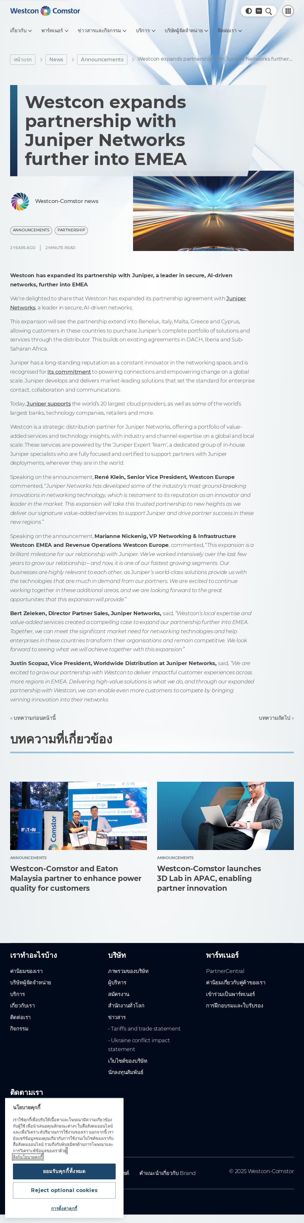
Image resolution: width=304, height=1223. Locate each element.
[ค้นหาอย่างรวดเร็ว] (268, 11)
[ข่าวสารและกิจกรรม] (102, 30)
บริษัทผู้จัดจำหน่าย (30, 982)
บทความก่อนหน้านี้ (34, 718)
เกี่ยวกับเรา (22, 1005)
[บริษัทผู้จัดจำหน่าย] (186, 30)
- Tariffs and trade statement (144, 1028)
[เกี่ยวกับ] (21, 30)
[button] (249, 11)
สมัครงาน (119, 994)
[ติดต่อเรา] (229, 30)
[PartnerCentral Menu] (288, 11)
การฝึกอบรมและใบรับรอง (234, 1005)
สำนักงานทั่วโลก (126, 1005)
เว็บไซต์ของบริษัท (127, 1061)
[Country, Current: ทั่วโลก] (259, 11)
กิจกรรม (19, 1028)
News (56, 60)
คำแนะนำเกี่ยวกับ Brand (167, 1173)
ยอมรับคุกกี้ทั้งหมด (64, 1171)
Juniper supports (49, 404)
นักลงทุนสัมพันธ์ (125, 1072)
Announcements (102, 60)
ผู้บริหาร (117, 982)
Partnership (71, 230)
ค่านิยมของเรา (26, 971)
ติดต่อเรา (20, 1017)
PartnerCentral (225, 971)
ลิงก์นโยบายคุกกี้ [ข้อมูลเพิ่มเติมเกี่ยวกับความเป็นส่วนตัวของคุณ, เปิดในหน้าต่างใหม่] (28, 1156)
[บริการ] (145, 30)
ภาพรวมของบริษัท (128, 971)
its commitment (69, 372)
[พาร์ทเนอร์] (54, 30)
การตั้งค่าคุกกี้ (64, 1208)
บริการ (17, 994)
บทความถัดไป (274, 718)
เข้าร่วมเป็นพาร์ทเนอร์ (230, 994)
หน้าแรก (23, 60)
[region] (64, 1158)
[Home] (45, 10)
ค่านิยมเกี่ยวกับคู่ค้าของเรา (235, 982)
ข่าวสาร (117, 1017)
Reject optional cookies (64, 1190)
